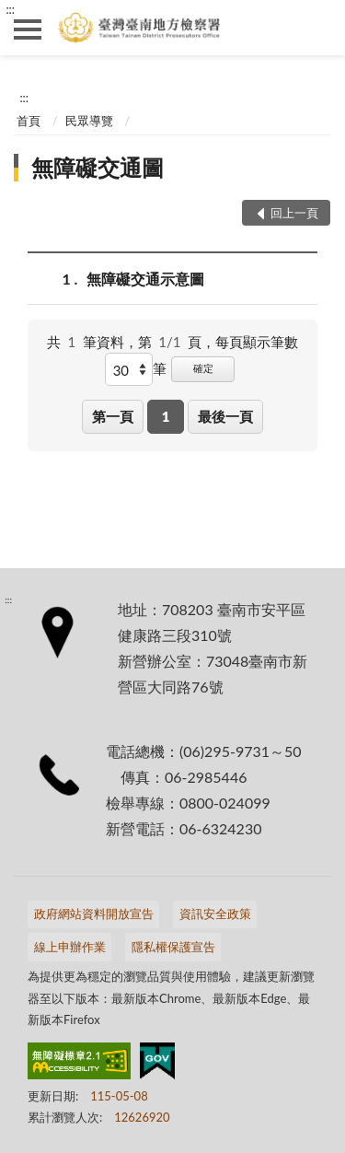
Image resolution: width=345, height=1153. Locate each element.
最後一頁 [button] (225, 416)
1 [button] (166, 416)
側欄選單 (27, 29)
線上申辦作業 (70, 946)
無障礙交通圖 (97, 167)
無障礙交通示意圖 (145, 278)
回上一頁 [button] (294, 212)
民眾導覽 (89, 120)
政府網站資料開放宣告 (94, 913)
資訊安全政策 (215, 913)
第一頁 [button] (112, 416)
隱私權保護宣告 (173, 946)
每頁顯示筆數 (256, 341)
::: (10, 9)
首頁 (28, 120)
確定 (203, 368)
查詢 (317, 27)
